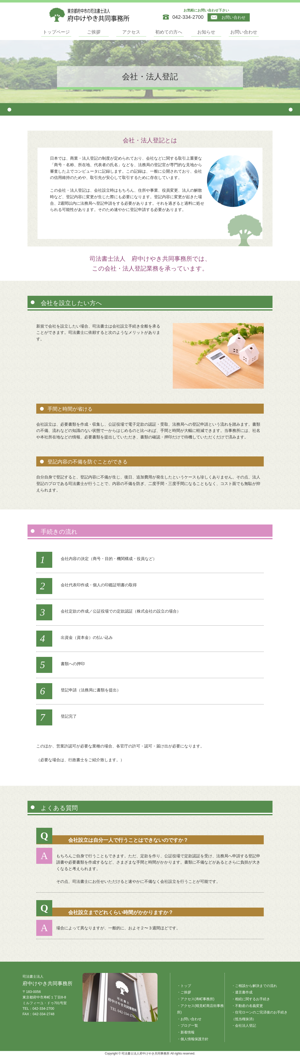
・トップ (184, 986)
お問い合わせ (228, 17)
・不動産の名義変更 (247, 1006)
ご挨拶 (93, 32)
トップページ (56, 32)
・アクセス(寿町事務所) (195, 999)
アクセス (131, 32)
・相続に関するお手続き (251, 999)
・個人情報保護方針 (192, 1039)
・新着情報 (185, 1032)
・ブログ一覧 (187, 1025)
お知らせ (206, 32)
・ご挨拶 (184, 992)
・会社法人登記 (244, 1025)
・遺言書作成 (242, 992)
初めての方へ (168, 32)
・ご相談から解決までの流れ (254, 986)
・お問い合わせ (189, 1019)
